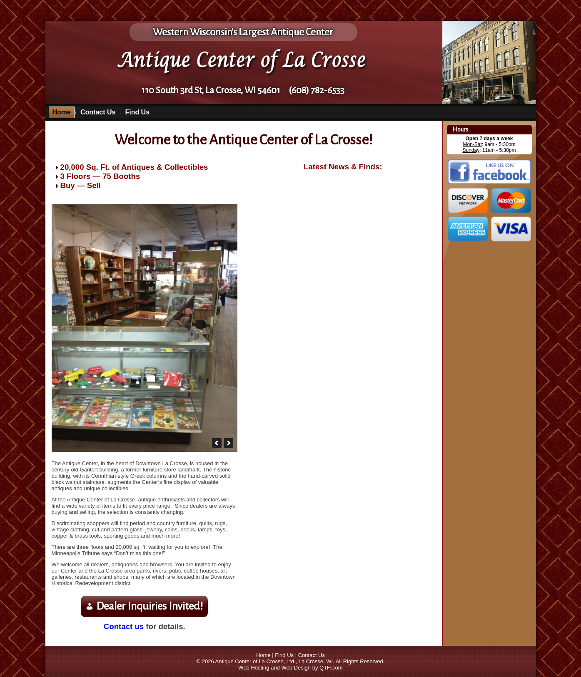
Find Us (137, 112)
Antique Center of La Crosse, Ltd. (255, 661)
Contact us (124, 626)
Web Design (296, 668)
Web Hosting (253, 668)
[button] (217, 443)
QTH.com (331, 668)
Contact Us (97, 112)
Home (61, 112)
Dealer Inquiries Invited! (149, 606)
